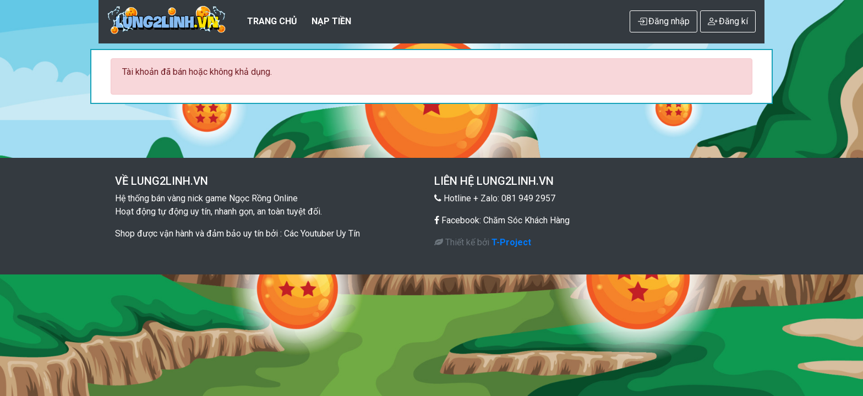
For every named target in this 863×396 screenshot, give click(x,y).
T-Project (511, 242)
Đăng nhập (663, 22)
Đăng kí (728, 22)
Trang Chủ (272, 21)
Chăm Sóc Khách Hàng (526, 220)
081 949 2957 (528, 198)
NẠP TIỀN (331, 21)
